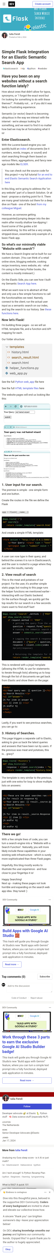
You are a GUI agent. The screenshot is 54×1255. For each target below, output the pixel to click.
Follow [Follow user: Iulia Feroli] (27, 1106)
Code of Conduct (19, 998)
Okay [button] (8, 1249)
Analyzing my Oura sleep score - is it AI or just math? (27, 1161)
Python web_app (24, 381)
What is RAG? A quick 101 (27, 1186)
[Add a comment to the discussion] (29, 987)
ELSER (24, 164)
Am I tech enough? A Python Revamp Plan (27, 1175)
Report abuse (36, 998)
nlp (22, 68)
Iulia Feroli (14, 34)
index (23, 148)
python (31, 68)
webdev (42, 68)
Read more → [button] (12, 964)
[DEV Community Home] (11, 4)
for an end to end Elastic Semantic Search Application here (28, 178)
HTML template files (26, 388)
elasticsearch (10, 68)
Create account (43, 4)
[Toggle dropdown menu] (49, 899)
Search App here (26, 283)
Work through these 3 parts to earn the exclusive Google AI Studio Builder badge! (26, 1044)
